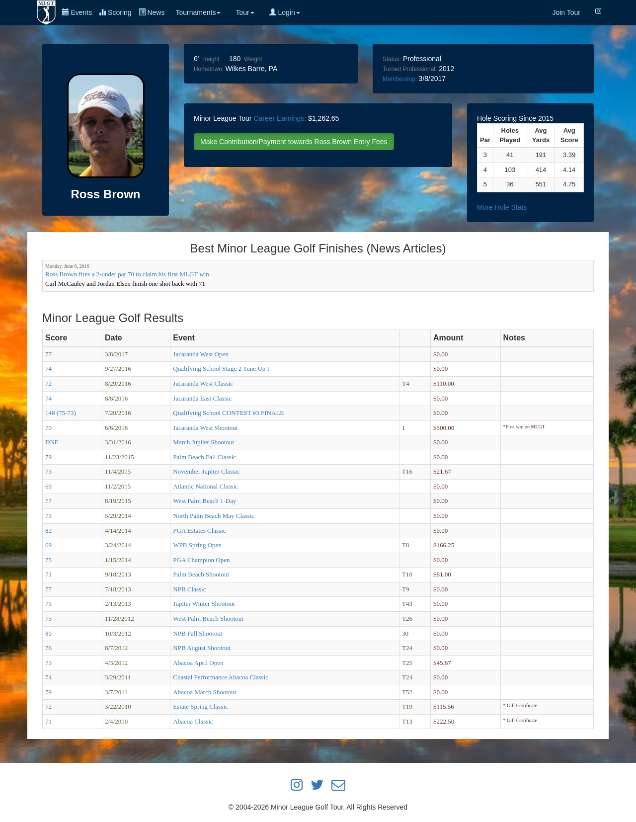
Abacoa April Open (198, 662)
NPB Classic (189, 589)
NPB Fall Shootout (197, 633)
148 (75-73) (60, 412)
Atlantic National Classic (205, 486)
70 (48, 427)
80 (48, 633)
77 (48, 354)
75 (48, 560)
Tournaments (198, 12)
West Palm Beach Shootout (208, 618)
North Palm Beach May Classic (213, 515)
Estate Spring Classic (200, 706)
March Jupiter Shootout (203, 442)
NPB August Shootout (202, 648)
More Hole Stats (502, 207)
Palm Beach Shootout (201, 574)
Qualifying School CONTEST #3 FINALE (228, 412)
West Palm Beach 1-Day (204, 500)
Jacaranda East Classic (202, 398)
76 (48, 648)
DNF (51, 442)
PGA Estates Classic (199, 530)
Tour (245, 12)
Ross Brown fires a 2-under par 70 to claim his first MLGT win (127, 274)
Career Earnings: (279, 118)
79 (48, 457)
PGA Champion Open (201, 560)
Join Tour (566, 12)
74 (48, 368)
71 (48, 574)
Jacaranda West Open (200, 354)
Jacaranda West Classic (203, 383)
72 (48, 383)
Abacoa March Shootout (204, 692)
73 (48, 471)
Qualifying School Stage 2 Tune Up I (221, 368)
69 (48, 486)
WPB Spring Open (197, 545)
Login (284, 12)
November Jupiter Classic (206, 471)
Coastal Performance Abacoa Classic (220, 677)
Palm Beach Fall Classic (204, 457)
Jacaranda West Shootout (205, 427)
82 (48, 530)
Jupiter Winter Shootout (204, 603)
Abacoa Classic (193, 721)
